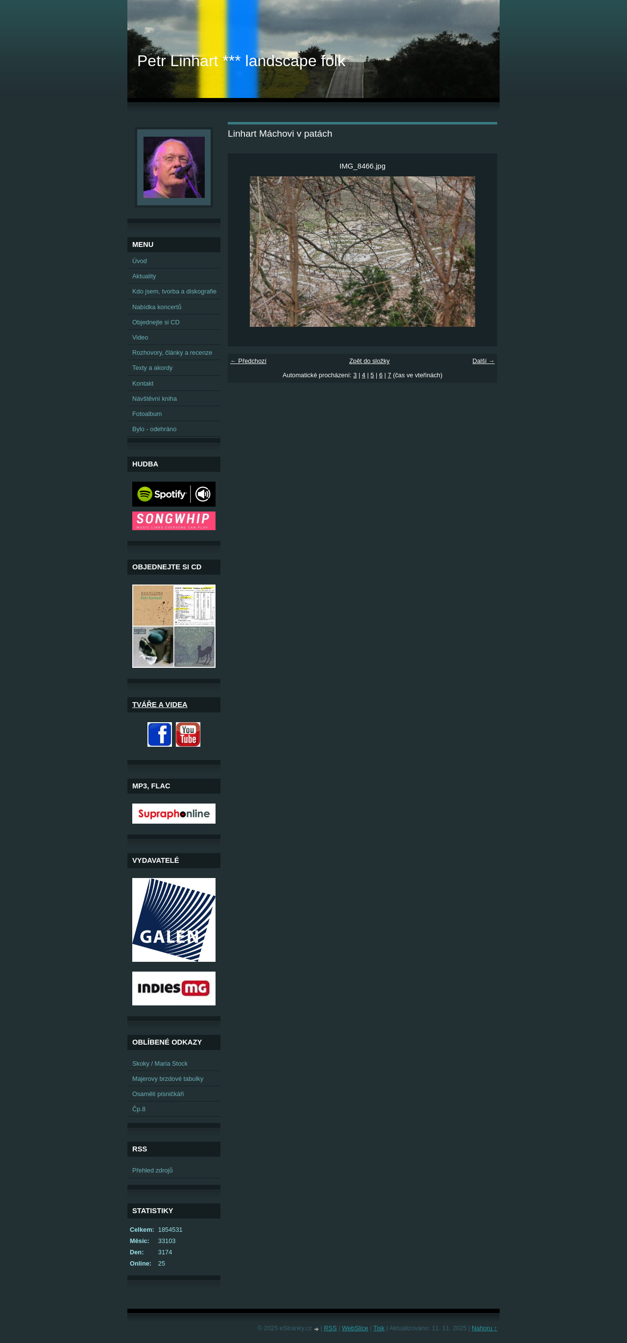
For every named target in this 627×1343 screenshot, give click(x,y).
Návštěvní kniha (154, 398)
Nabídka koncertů (156, 307)
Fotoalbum (147, 413)
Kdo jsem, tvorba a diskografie (174, 291)
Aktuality (144, 276)
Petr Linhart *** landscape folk (241, 61)
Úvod (139, 261)
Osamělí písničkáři (158, 1094)
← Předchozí (248, 361)
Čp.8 (138, 1109)
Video (140, 337)
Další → (483, 361)
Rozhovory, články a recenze (172, 352)
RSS (330, 1328)
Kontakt (142, 383)
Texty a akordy (152, 367)
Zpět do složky (369, 361)
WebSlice (355, 1328)
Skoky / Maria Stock (160, 1063)
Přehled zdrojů (152, 1170)
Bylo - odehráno (154, 429)
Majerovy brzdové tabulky (167, 1078)
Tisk (379, 1328)
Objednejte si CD (156, 322)
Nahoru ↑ (484, 1328)
